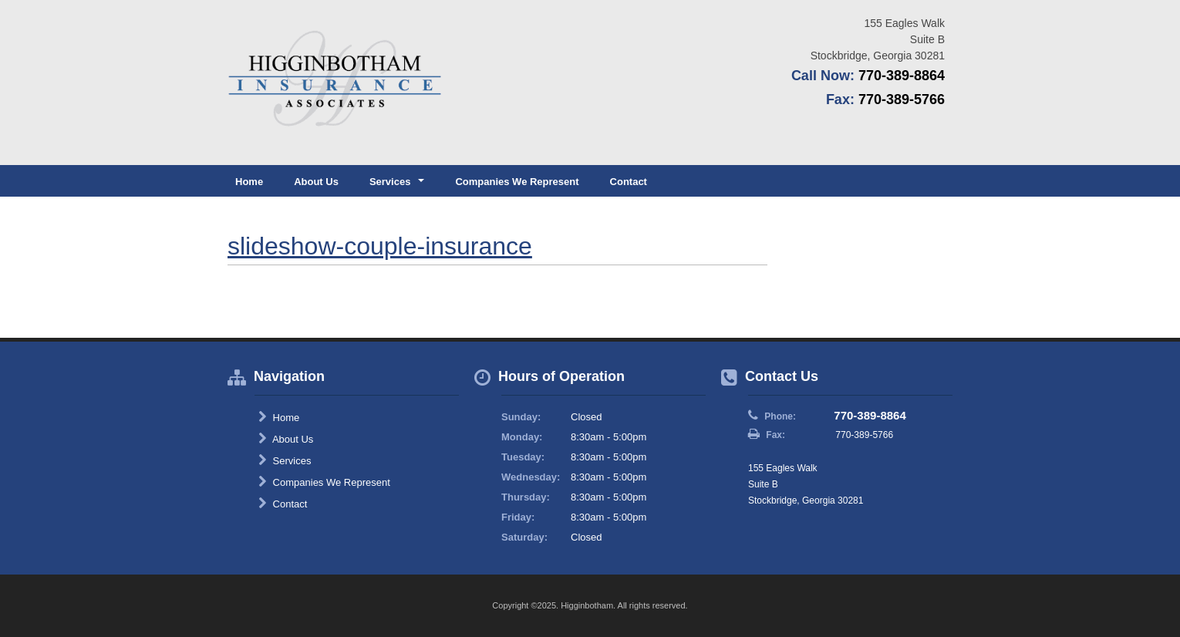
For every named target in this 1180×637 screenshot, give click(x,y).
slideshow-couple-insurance (380, 246)
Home (249, 181)
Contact (628, 181)
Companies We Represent (516, 181)
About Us (316, 181)
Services (284, 460)
